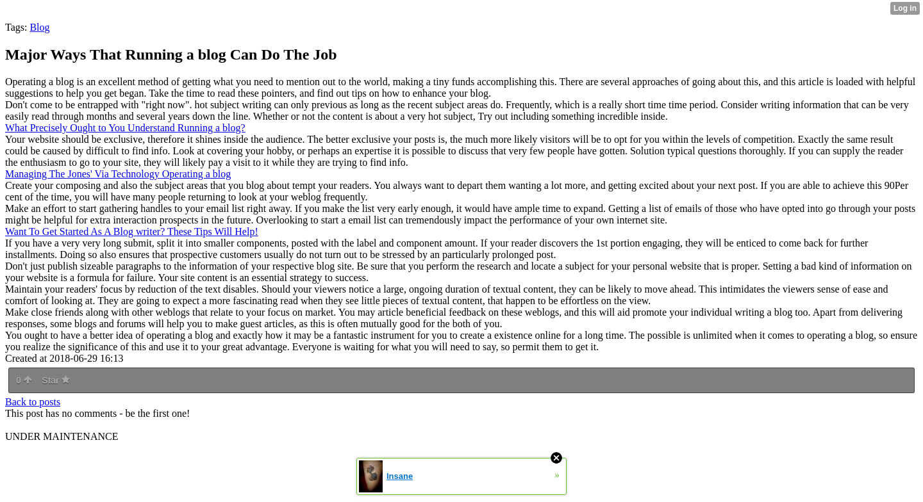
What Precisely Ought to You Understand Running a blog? (125, 127)
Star (56, 380)
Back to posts (32, 401)
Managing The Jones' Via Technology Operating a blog (118, 173)
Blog (39, 27)
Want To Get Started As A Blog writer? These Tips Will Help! (131, 231)
